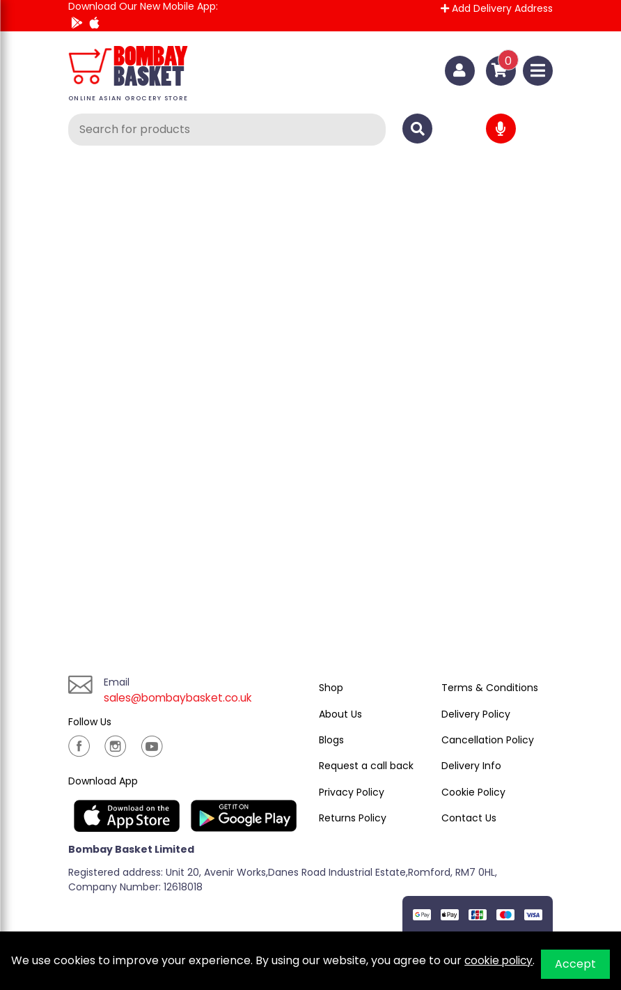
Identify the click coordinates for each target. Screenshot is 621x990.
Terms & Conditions (489, 688)
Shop (331, 688)
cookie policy (500, 960)
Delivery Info (471, 766)
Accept (575, 964)
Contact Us (468, 818)
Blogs (331, 740)
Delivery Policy (475, 714)
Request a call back (366, 766)
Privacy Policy (351, 792)
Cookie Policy (473, 792)
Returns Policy (352, 818)
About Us (340, 714)
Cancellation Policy (487, 740)
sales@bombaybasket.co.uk (181, 698)
